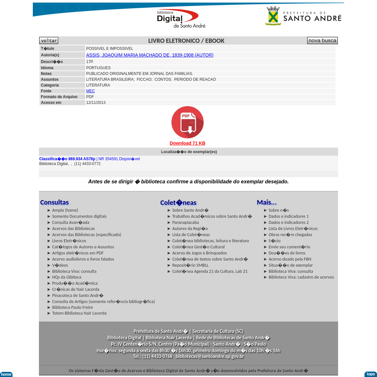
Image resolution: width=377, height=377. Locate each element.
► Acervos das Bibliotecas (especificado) (84, 234)
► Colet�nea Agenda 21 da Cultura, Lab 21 (207, 271)
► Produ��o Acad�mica (72, 283)
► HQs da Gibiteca (64, 277)
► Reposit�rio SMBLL (188, 265)
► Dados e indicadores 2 (286, 222)
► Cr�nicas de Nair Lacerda (73, 289)
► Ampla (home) (62, 210)
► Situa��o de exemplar (288, 265)
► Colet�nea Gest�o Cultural (196, 247)
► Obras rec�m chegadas (287, 234)
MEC (90, 91)
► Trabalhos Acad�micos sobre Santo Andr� (209, 216)
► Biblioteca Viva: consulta (72, 271)
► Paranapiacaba (183, 222)
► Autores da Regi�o (187, 228)
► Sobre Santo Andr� (188, 210)
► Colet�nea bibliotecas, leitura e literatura (208, 241)
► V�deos (57, 265)
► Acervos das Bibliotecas (71, 228)
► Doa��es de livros (284, 253)
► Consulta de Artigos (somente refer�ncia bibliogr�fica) (101, 301)
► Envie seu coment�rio (286, 247)
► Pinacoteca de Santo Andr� (75, 295)
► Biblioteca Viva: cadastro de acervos (298, 277)
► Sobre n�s (276, 210)
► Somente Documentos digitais (76, 216)
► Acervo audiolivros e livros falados (80, 259)
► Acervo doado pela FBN (287, 259)
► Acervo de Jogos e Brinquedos (197, 253)
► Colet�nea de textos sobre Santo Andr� (207, 259)
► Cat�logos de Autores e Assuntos (80, 247)
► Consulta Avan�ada (68, 222)
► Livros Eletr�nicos (66, 241)
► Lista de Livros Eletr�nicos (290, 228)
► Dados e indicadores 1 (286, 216)
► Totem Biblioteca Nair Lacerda (76, 313)
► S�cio (271, 241)
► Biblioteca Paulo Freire (70, 307)
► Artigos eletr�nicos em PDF (75, 253)
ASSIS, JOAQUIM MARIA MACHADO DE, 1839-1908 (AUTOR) (150, 55)
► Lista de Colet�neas (188, 234)
